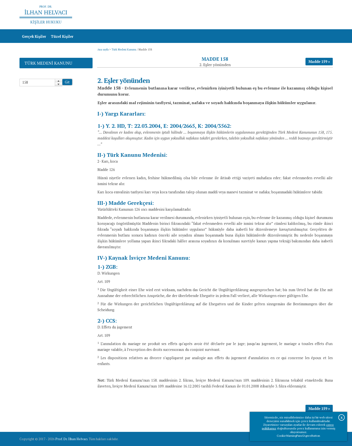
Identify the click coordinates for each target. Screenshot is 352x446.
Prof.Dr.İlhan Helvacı (294, 14)
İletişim (323, 14)
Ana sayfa (262, 14)
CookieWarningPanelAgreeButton (298, 435)
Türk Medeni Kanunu (124, 49)
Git (67, 82)
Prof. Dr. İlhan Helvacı (71, 439)
